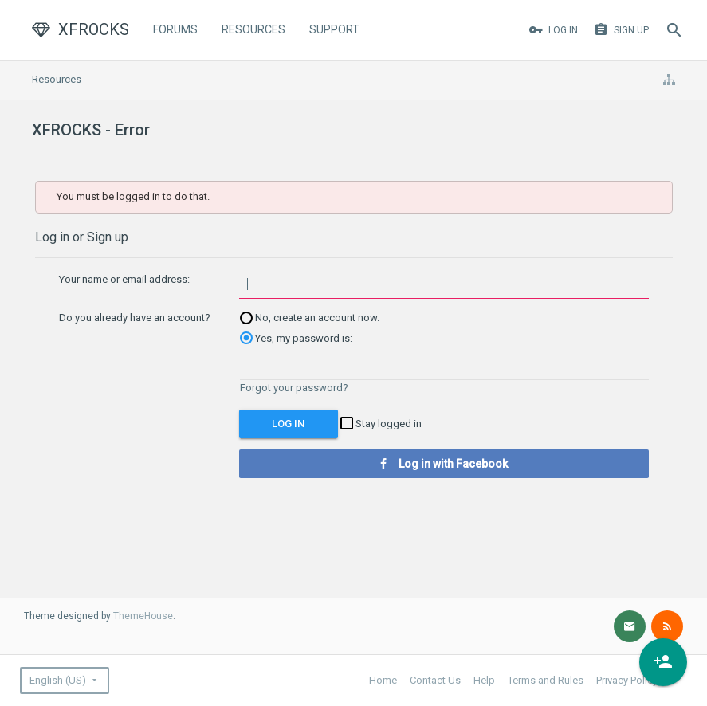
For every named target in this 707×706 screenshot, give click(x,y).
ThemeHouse (143, 616)
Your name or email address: (124, 279)
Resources (253, 29)
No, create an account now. (309, 318)
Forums (175, 29)
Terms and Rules (545, 680)
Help (484, 680)
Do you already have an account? (134, 318)
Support (334, 29)
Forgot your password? (294, 388)
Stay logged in (381, 423)
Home (383, 680)
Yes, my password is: (296, 338)
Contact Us (435, 680)
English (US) (57, 680)
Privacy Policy (627, 680)
